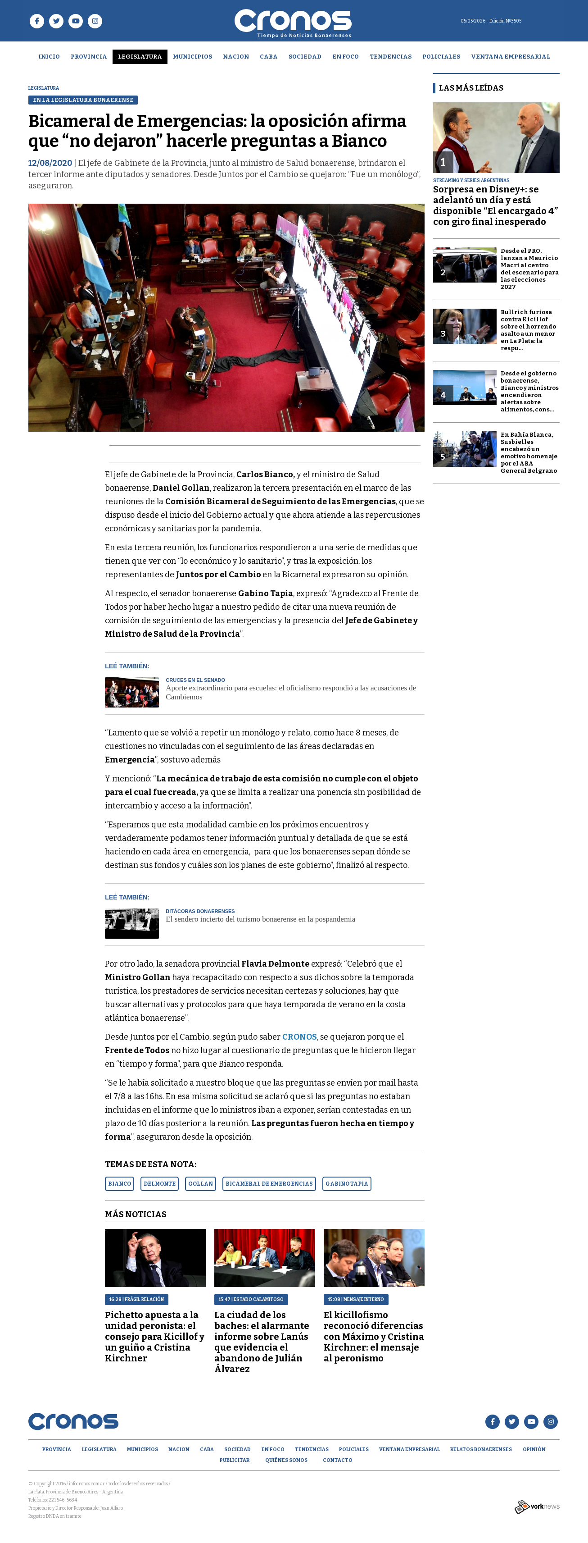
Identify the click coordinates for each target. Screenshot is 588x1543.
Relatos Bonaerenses (481, 1449)
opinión (534, 1449)
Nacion (236, 56)
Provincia (89, 56)
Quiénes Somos (286, 1460)
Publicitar (234, 1460)
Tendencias (391, 56)
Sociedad (305, 56)
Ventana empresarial (510, 56)
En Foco (345, 56)
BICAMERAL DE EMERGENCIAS (269, 1184)
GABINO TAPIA (347, 1184)
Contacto (338, 1460)
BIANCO (119, 1184)
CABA (269, 56)
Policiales (441, 56)
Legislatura (140, 56)
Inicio (49, 56)
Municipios (192, 56)
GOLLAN (200, 1184)
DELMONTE (160, 1184)
